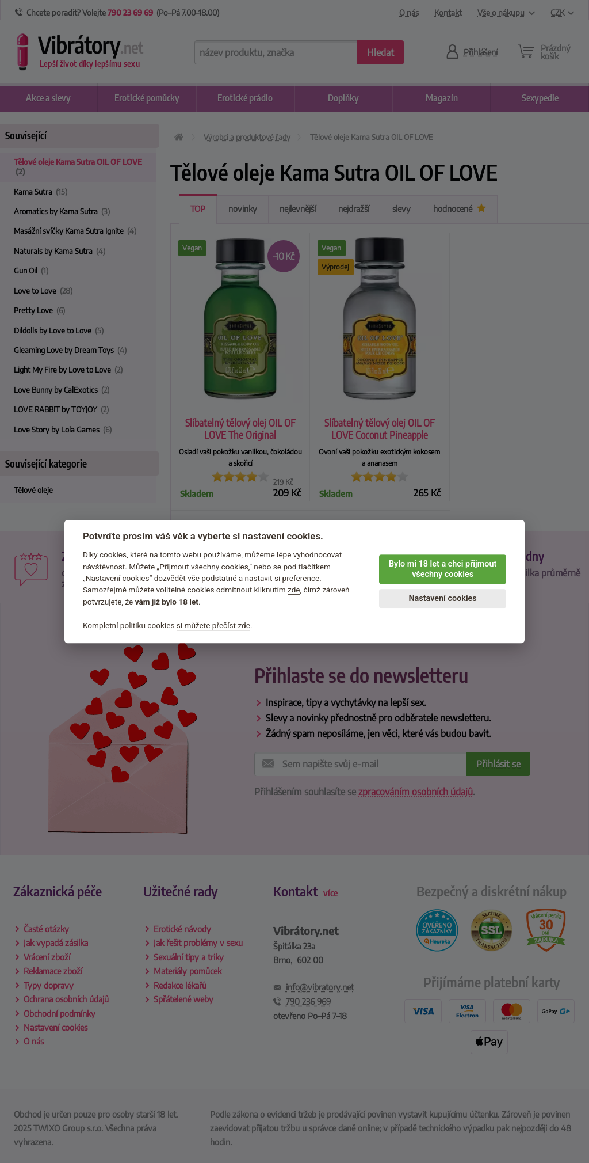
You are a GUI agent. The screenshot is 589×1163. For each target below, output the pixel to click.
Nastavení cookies (442, 598)
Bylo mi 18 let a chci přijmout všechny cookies (442, 569)
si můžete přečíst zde (213, 625)
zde (294, 590)
